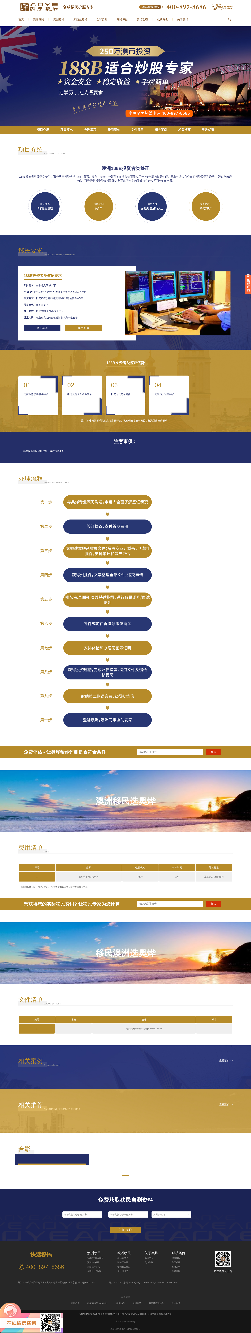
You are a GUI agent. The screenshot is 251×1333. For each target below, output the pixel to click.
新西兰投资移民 (156, 1303)
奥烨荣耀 (149, 1262)
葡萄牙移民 (122, 1262)
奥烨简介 (149, 1258)
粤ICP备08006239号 (125, 1321)
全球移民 (176, 1271)
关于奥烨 (182, 19)
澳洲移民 (38, 19)
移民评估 (122, 19)
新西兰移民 (80, 19)
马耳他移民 (122, 1258)
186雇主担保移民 (95, 1258)
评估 (213, 751)
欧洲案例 (176, 1266)
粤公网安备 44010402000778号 (126, 1329)
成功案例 (162, 19)
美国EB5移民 (93, 1266)
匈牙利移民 (122, 1271)
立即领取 (125, 1229)
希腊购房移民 (123, 1266)
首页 (21, 19)
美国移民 (58, 19)
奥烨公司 (75, 1303)
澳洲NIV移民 (93, 1262)
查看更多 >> (226, 1060)
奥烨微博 (175, 1303)
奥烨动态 (142, 19)
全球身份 (101, 19)
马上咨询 (42, 328)
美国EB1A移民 (94, 1271)
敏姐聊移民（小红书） (98, 1303)
